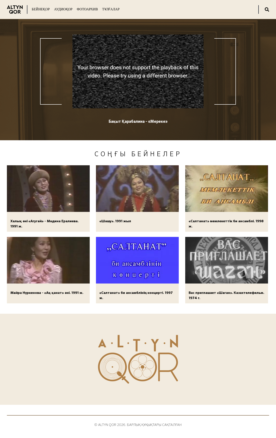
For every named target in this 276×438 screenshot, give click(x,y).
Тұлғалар (110, 9)
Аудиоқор (63, 9)
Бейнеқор (41, 9)
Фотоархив (87, 9)
